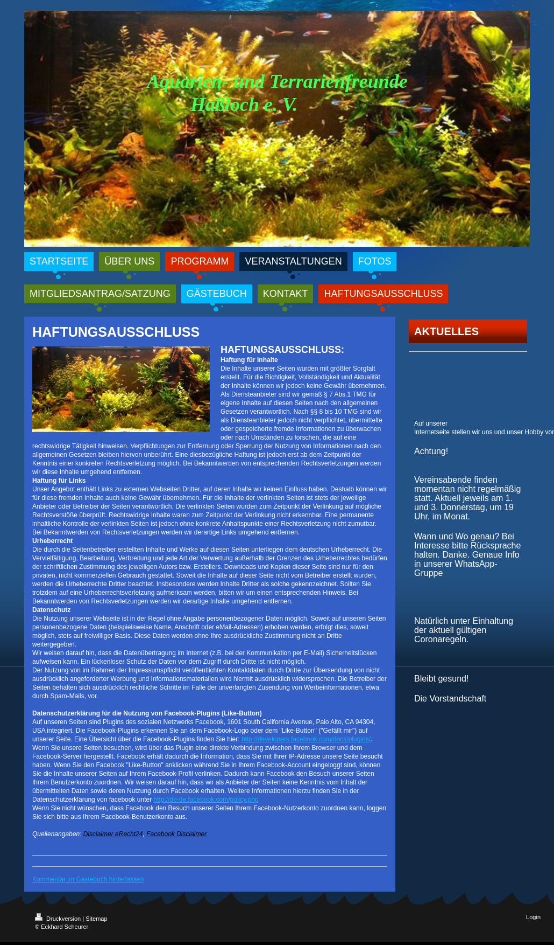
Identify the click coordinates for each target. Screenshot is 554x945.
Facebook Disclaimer (176, 834)
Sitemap (96, 918)
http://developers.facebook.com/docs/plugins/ (306, 739)
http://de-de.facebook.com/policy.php (205, 799)
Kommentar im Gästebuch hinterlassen (88, 879)
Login (533, 917)
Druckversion (58, 918)
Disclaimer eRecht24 (113, 834)
